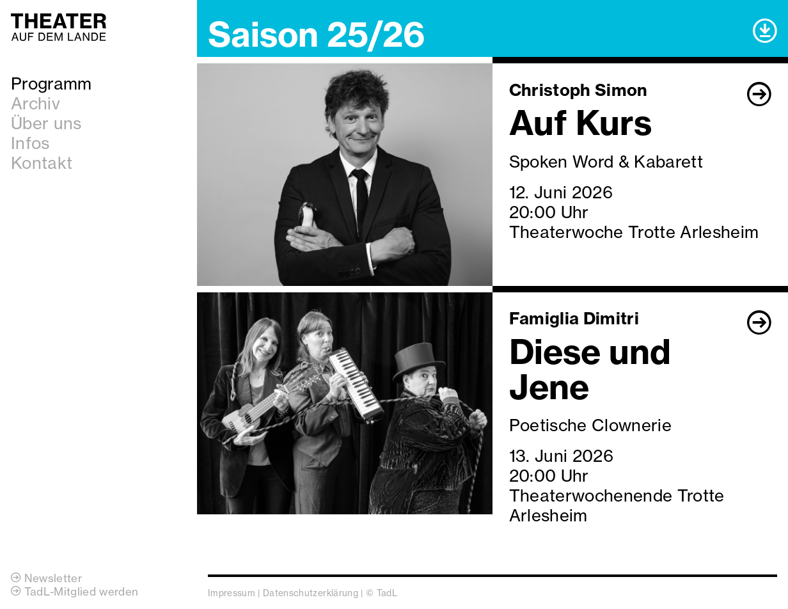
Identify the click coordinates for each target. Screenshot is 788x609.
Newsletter (46, 578)
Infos (30, 143)
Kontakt (41, 162)
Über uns (46, 123)
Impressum (231, 593)
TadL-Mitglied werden (74, 591)
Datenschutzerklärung (310, 593)
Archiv (35, 103)
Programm (51, 83)
